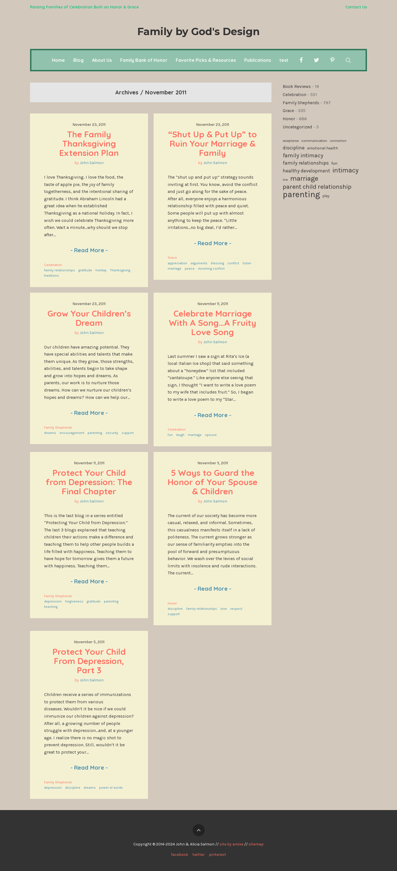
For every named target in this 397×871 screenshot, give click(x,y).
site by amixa (231, 844)
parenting (95, 433)
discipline (175, 609)
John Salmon (92, 162)
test (283, 60)
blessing (217, 263)
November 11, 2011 (212, 303)
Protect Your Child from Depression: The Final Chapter (90, 482)
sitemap (256, 844)
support (128, 433)
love (223, 609)
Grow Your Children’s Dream (90, 318)
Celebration (53, 265)
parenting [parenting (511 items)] (301, 194)
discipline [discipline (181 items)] (294, 148)
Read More (89, 250)
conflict (233, 263)
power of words (111, 788)
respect (236, 609)
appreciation (177, 263)
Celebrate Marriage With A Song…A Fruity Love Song (214, 322)
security (112, 433)
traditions (51, 276)
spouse (211, 435)
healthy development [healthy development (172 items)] (306, 171)
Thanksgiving (120, 270)
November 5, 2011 (212, 463)
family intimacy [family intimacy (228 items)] (303, 155)
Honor (172, 603)
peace (190, 268)
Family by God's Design (198, 31)
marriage (174, 268)
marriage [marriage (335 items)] (304, 178)
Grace (172, 258)
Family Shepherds (58, 427)
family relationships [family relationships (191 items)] (306, 163)
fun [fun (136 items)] (334, 163)
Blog (78, 60)
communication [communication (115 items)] (314, 140)
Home (58, 60)
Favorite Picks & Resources (206, 60)
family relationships (59, 270)
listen (247, 263)
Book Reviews (297, 86)
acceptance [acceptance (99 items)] (291, 141)
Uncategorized (297, 126)
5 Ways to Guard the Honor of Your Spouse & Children (214, 482)
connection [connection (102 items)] (338, 141)
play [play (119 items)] (326, 196)
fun (170, 435)
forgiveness (74, 601)
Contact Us (356, 7)
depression (53, 601)
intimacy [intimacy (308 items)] (345, 170)
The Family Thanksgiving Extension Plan (89, 143)
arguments (199, 263)
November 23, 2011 (89, 124)
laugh (180, 435)
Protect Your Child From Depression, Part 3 (90, 661)
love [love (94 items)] (285, 179)
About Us (102, 60)
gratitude (85, 270)
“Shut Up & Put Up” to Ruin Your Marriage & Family (213, 143)
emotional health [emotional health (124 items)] (322, 148)
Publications (257, 60)
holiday (101, 270)
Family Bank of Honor (143, 60)
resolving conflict (211, 268)
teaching (51, 607)
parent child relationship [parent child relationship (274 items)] (317, 186)
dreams (50, 433)
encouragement (72, 433)
